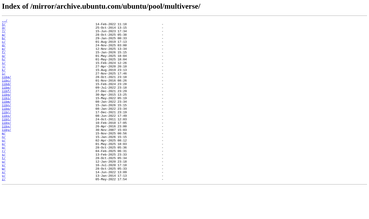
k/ (4, 80)
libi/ (6, 114)
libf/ (6, 106)
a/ (4, 38)
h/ (4, 68)
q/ (4, 173)
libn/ (6, 123)
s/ (4, 182)
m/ (4, 156)
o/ (4, 165)
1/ (4, 25)
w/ (4, 199)
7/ (4, 34)
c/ (4, 46)
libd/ (6, 97)
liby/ (6, 152)
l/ (4, 84)
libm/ (6, 118)
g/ (4, 63)
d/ (4, 51)
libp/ (6, 127)
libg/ (6, 110)
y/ (4, 207)
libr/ (6, 131)
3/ (4, 29)
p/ (4, 169)
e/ (4, 55)
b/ (4, 42)
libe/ (6, 101)
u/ (4, 190)
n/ (4, 161)
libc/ (6, 93)
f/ (4, 59)
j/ (4, 76)
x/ (4, 203)
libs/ (6, 135)
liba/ (6, 89)
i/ (4, 72)
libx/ (6, 148)
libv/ (6, 144)
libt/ (6, 139)
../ (4, 21)
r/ (4, 178)
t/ (4, 186)
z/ (4, 211)
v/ (4, 194)
